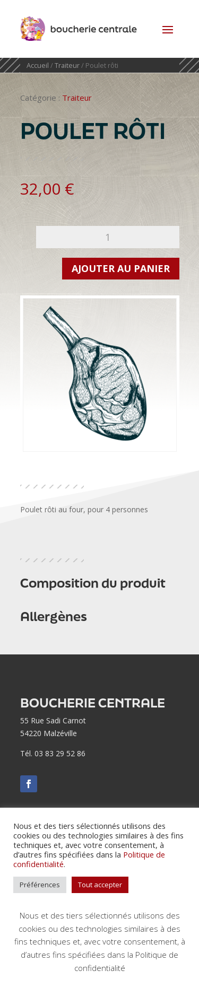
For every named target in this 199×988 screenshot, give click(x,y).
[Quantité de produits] (107, 237)
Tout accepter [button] (100, 884)
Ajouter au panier (121, 268)
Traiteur (67, 65)
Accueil (38, 65)
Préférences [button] (40, 884)
